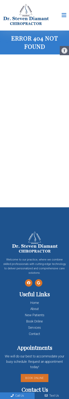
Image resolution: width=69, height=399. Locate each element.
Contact (34, 334)
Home (34, 303)
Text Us (52, 395)
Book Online (34, 321)
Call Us (17, 395)
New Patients (34, 315)
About (34, 309)
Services (34, 327)
